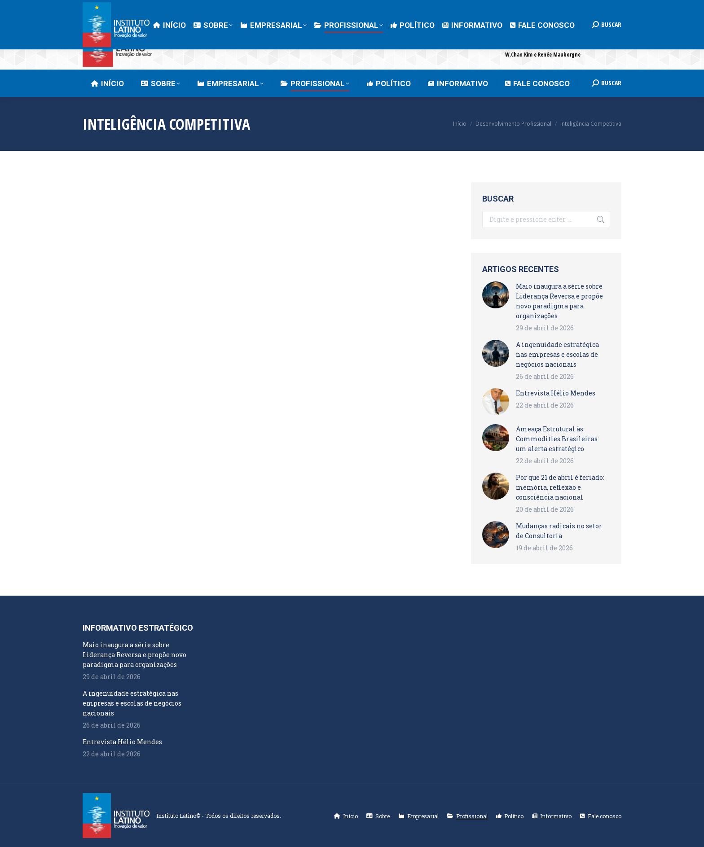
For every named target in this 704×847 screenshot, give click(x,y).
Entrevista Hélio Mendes (555, 393)
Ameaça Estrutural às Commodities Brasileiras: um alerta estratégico (557, 439)
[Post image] (495, 294)
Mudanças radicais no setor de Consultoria (559, 531)
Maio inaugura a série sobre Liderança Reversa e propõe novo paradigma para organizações (559, 301)
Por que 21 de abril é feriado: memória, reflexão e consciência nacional (560, 487)
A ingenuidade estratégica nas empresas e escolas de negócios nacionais (557, 354)
